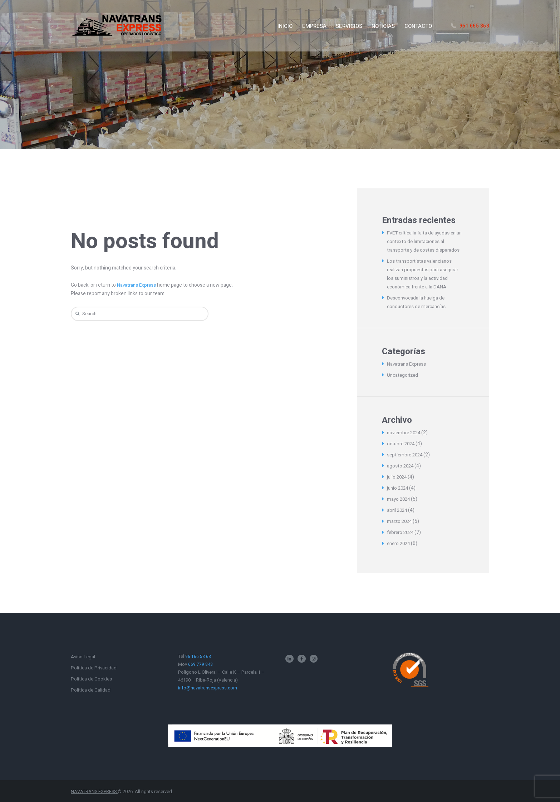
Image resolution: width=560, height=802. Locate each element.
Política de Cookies (92, 679)
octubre (402, 443)
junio (398, 488)
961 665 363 (475, 26)
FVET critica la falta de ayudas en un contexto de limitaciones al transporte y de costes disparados (424, 241)
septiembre (406, 455)
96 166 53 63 (198, 656)
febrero (402, 532)
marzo (400, 521)
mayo (399, 499)
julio (397, 477)
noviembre (405, 432)
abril (398, 510)
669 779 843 (200, 664)
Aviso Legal (83, 656)
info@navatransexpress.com (207, 687)
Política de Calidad (91, 690)
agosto (401, 466)
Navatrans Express (137, 285)
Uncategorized (403, 375)
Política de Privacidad (94, 668)
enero (400, 543)
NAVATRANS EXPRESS (95, 791)
